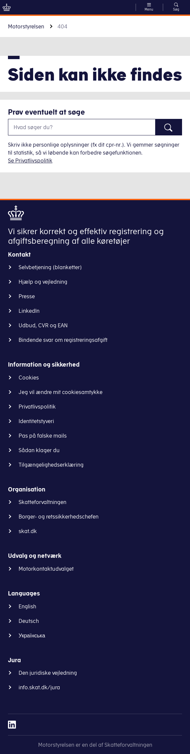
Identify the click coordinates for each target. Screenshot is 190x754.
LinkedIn (29, 311)
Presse (27, 296)
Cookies (29, 377)
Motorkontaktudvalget (46, 569)
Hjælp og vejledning (43, 282)
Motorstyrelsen (26, 26)
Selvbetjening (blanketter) (50, 267)
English (27, 606)
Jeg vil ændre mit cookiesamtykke (60, 392)
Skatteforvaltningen (42, 502)
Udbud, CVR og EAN (43, 325)
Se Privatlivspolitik (30, 160)
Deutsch (29, 621)
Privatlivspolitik (37, 407)
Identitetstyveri (36, 421)
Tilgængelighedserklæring (51, 465)
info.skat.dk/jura (39, 687)
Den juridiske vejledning (48, 673)
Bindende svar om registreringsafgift (63, 340)
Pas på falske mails (43, 436)
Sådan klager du (39, 450)
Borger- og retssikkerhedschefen (58, 517)
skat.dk (28, 531)
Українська (32, 635)
